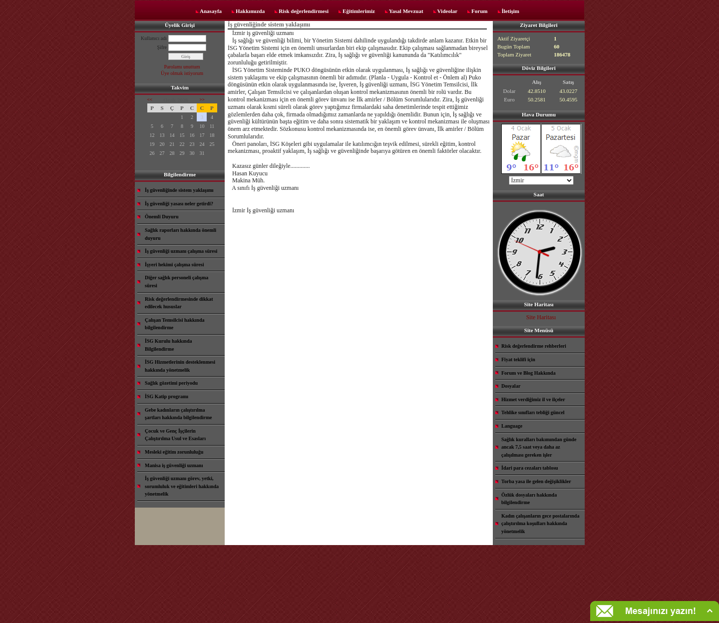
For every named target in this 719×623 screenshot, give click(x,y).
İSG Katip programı (166, 396)
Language (511, 426)
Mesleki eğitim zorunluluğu (174, 452)
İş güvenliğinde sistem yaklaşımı (179, 190)
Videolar (447, 11)
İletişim (510, 11)
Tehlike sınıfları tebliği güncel (533, 412)
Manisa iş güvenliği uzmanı (174, 465)
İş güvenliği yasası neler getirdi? (179, 203)
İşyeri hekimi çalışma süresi (174, 264)
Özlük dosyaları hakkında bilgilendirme (529, 499)
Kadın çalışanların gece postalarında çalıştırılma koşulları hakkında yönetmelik (540, 523)
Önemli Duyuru (162, 216)
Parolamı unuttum (182, 66)
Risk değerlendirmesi (304, 11)
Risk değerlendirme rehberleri (533, 346)
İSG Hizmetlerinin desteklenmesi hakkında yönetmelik (180, 366)
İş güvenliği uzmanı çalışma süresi (181, 251)
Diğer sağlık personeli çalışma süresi (176, 281)
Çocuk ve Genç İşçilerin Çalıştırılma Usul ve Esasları (175, 435)
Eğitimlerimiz (359, 11)
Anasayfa (211, 11)
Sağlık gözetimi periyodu (171, 383)
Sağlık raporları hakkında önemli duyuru (180, 234)
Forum (479, 11)
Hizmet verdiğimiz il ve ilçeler (533, 399)
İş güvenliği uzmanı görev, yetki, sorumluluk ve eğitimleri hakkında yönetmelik (182, 486)
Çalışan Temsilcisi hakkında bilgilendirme (175, 324)
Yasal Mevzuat (406, 11)
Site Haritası (541, 317)
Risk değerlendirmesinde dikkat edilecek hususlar (179, 303)
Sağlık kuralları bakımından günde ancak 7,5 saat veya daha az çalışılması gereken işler (538, 447)
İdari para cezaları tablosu (529, 468)
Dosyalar (510, 386)
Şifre (162, 47)
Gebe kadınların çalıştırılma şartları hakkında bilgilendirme (178, 414)
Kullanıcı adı (154, 38)
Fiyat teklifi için (518, 359)
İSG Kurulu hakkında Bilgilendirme (168, 345)
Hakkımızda (250, 11)
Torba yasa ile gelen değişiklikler (536, 481)
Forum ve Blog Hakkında (528, 373)
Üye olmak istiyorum (182, 73)
